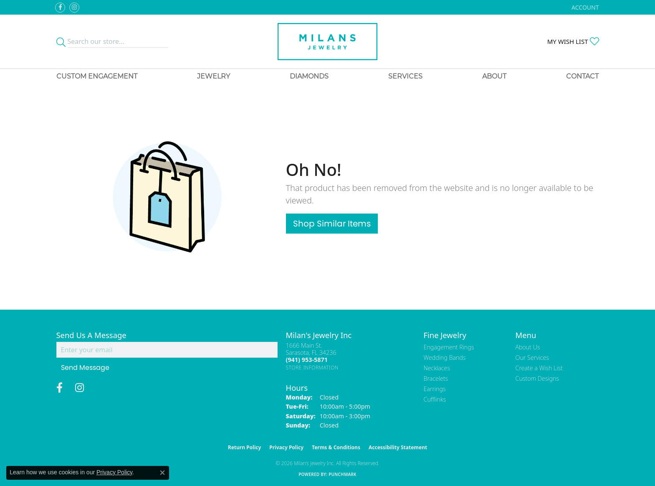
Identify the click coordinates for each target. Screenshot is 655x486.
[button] (584, 7)
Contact (582, 76)
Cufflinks (435, 399)
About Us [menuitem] (528, 347)
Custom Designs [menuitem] (537, 378)
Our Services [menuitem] (532, 357)
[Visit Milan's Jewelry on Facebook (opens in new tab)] (60, 8)
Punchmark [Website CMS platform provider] (343, 474)
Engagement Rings (449, 347)
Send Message (85, 367)
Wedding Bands (445, 357)
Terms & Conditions (336, 447)
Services (405, 76)
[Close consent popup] (162, 472)
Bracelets (436, 378)
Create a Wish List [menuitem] (539, 368)
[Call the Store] (307, 360)
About (494, 76)
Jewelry (213, 76)
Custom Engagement (96, 76)
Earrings (435, 389)
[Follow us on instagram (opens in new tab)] (74, 8)
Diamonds (309, 76)
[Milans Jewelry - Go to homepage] (327, 42)
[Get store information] (312, 367)
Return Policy (244, 447)
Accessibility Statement (398, 447)
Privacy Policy (286, 447)
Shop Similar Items (332, 223)
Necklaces (437, 368)
